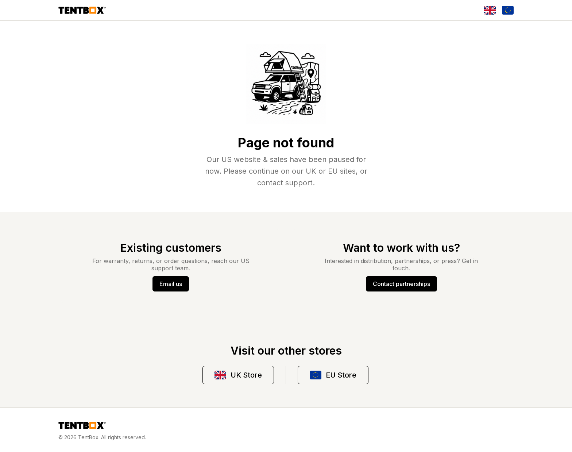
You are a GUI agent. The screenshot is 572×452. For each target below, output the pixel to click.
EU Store (333, 375)
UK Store (238, 375)
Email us (170, 283)
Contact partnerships (401, 283)
